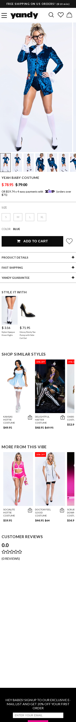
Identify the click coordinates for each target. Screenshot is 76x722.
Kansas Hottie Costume (9, 419)
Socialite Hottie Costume (9, 512)
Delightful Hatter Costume (42, 419)
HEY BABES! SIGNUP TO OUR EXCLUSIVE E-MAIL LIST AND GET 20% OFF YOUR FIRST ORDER (38, 704)
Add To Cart (32, 241)
